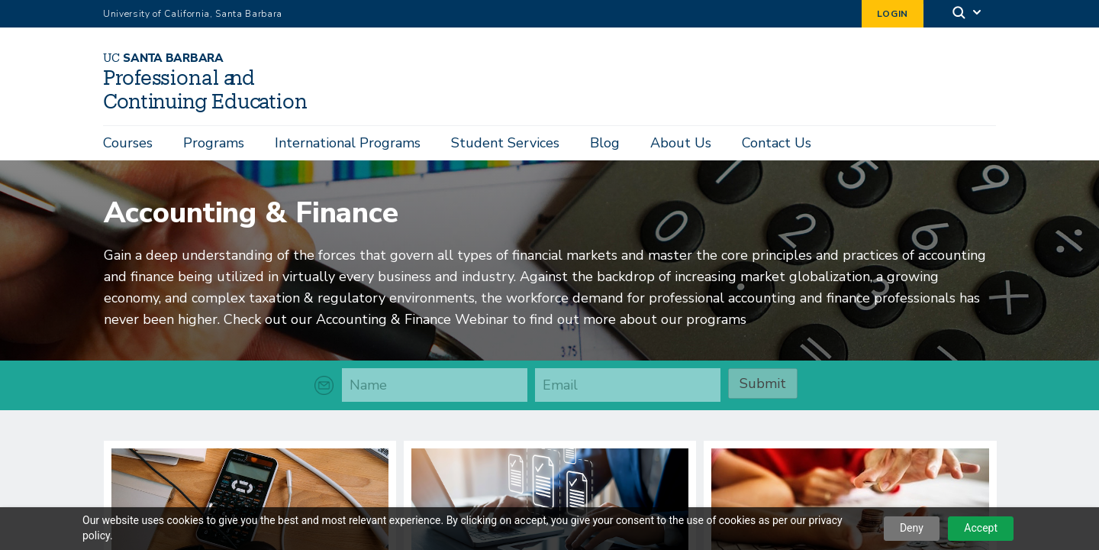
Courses (128, 143)
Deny (911, 528)
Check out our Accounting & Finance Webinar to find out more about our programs (485, 315)
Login (892, 14)
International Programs (348, 143)
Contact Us (776, 143)
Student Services (505, 143)
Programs (213, 143)
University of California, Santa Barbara (192, 14)
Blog (605, 143)
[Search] (967, 14)
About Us (680, 143)
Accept (980, 528)
